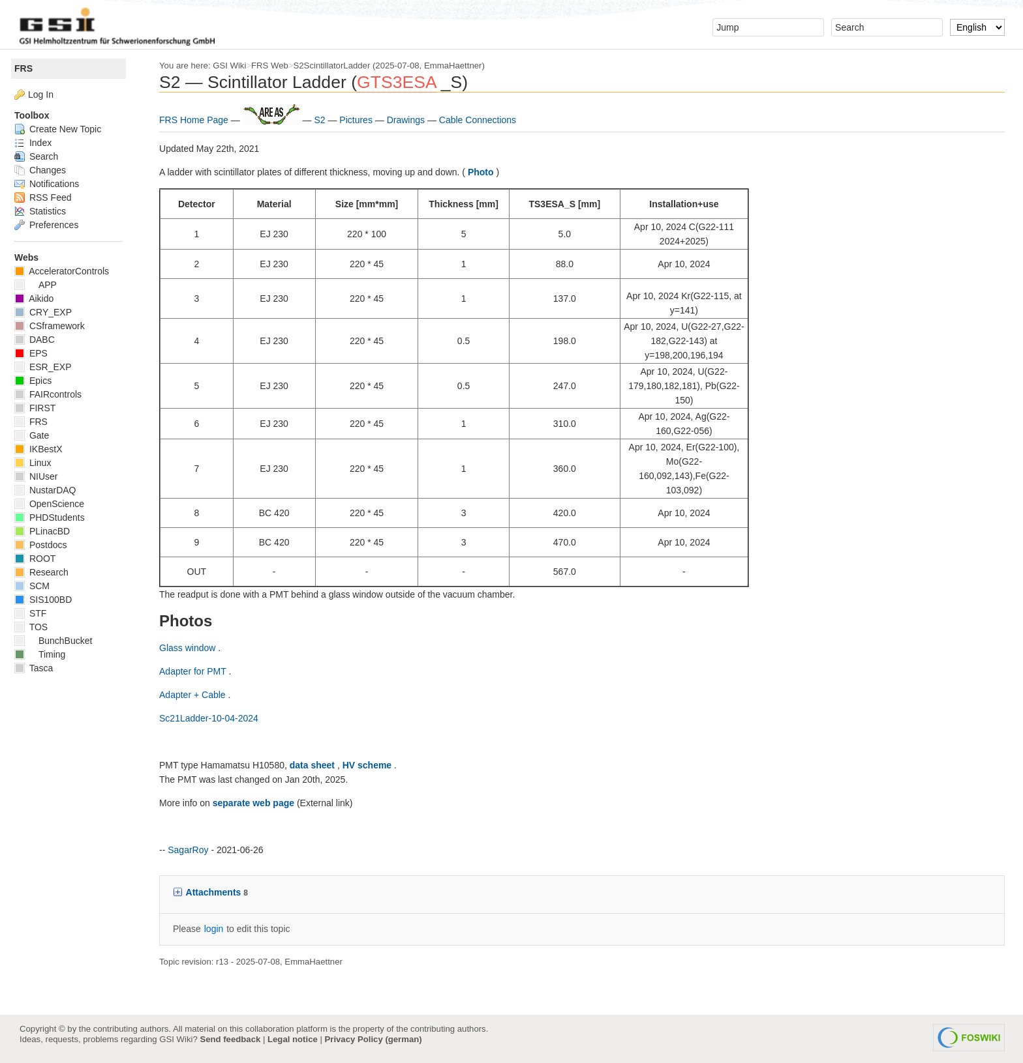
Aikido (39, 298)
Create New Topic (63, 129)
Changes (45, 170)
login (219, 929)
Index (38, 143)
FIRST (40, 408)
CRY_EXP (48, 312)
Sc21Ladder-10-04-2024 (214, 718)
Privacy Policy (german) (373, 1039)
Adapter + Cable (198, 695)
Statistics (45, 211)
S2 (326, 120)
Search (41, 156)
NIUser (41, 476)
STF (36, 613)
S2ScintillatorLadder (337, 65)
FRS (29, 68)
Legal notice (292, 1039)
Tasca (39, 668)
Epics (38, 380)
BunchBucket (58, 640)
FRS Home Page (200, 120)
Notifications (52, 184)
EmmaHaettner (458, 65)
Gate (37, 435)
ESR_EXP (48, 367)
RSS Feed (48, 197)
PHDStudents (55, 517)
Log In (46, 94)
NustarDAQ (50, 490)
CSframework (55, 326)
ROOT (40, 558)
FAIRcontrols (53, 394)
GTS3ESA (401, 82)
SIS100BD (48, 599)
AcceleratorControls (67, 271)
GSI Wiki (234, 65)
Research (47, 572)
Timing (45, 654)
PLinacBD (47, 531)
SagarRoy (193, 850)
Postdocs (46, 545)
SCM (37, 586)
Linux (38, 463)
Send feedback (230, 1039)
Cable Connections (482, 120)
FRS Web (275, 65)
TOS (36, 627)
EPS (36, 353)
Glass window (193, 648)
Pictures (362, 120)
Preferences (52, 225)
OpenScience (54, 504)
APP (41, 285)
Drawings (412, 120)
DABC (40, 339)
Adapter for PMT (199, 671)
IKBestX (43, 449)
